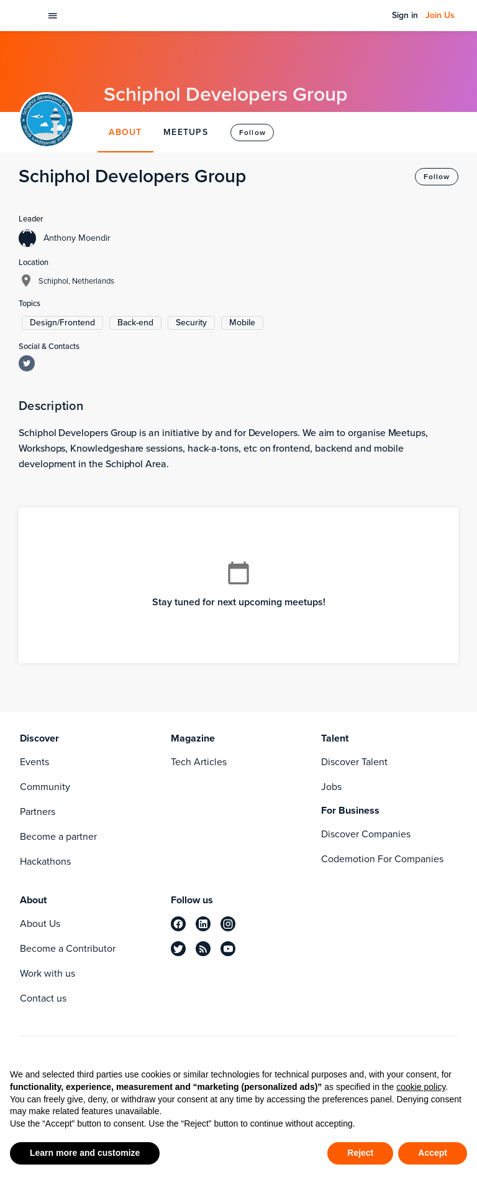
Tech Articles (199, 762)
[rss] (203, 948)
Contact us (43, 998)
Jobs (331, 786)
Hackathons (45, 861)
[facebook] (178, 923)
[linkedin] (203, 923)
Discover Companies (366, 834)
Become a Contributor (68, 948)
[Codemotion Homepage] (27, 15)
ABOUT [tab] (125, 132)
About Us (40, 923)
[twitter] (178, 948)
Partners (37, 811)
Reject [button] (360, 1153)
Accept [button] (432, 1153)
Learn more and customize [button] (85, 1153)
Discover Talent (354, 762)
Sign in (405, 16)
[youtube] (227, 948)
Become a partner (58, 836)
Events (34, 762)
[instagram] (227, 923)
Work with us (47, 973)
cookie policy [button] (420, 1087)
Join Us (440, 16)
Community (45, 786)
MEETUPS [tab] (185, 132)
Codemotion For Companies (382, 859)
